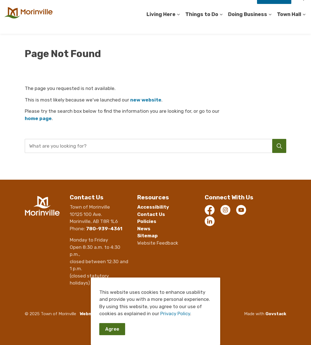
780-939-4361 (104, 228)
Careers (157, 8)
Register (204, 8)
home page (38, 118)
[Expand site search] (301, 8)
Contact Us (180, 8)
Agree (112, 329)
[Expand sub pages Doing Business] (270, 25)
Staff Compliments (234, 8)
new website (145, 100)
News (143, 228)
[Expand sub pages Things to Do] (221, 25)
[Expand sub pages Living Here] (178, 25)
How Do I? (274, 8)
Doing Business (247, 25)
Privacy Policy (175, 314)
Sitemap (147, 235)
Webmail (89, 313)
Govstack (275, 313)
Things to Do (201, 25)
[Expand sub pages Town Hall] (304, 25)
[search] (154, 146)
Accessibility (133, 8)
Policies (146, 221)
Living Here (161, 25)
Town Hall (289, 25)
